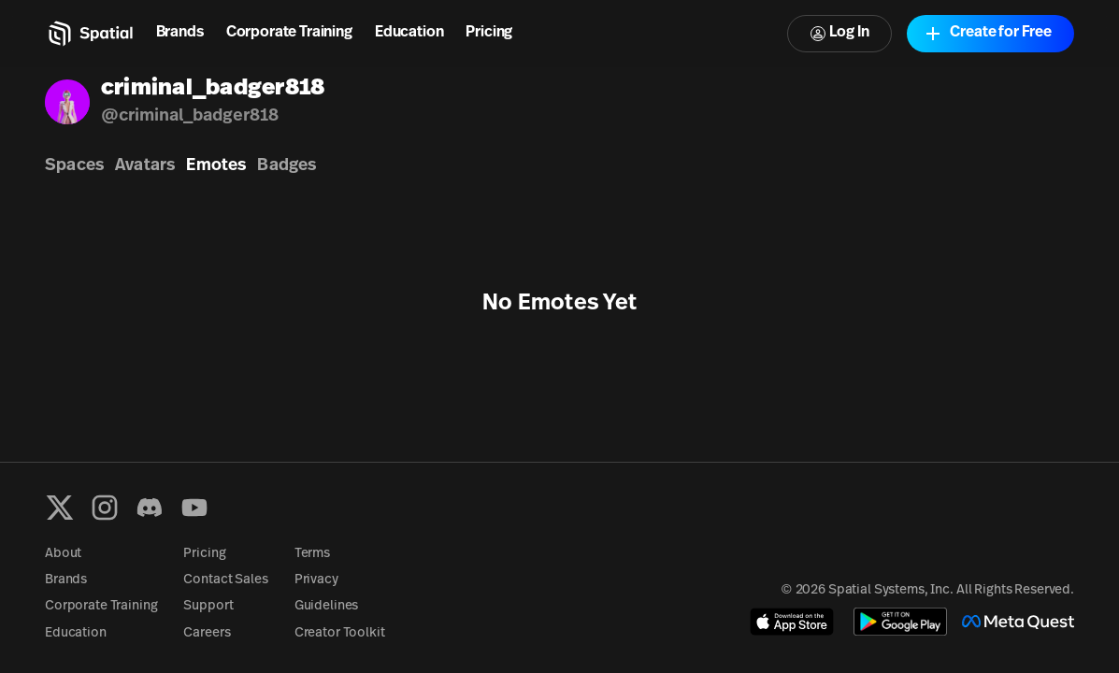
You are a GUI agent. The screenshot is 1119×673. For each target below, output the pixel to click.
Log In (839, 33)
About (63, 554)
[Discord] (150, 508)
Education (409, 32)
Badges (286, 166)
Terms (312, 554)
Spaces (74, 166)
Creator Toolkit (339, 633)
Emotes (216, 166)
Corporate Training (289, 32)
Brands (180, 32)
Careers (206, 633)
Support (208, 606)
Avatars (145, 166)
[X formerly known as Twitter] (60, 508)
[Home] (89, 34)
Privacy (316, 580)
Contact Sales (225, 580)
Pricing (489, 32)
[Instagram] (105, 508)
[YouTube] (194, 508)
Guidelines (326, 606)
